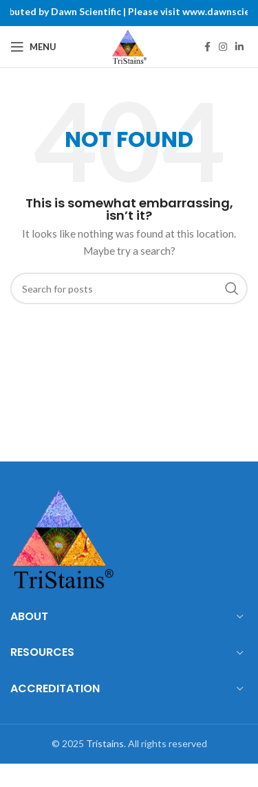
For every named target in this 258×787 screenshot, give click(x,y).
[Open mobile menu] (33, 46)
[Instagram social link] (223, 47)
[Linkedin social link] (239, 47)
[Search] (129, 288)
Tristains (105, 743)
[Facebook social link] (207, 47)
